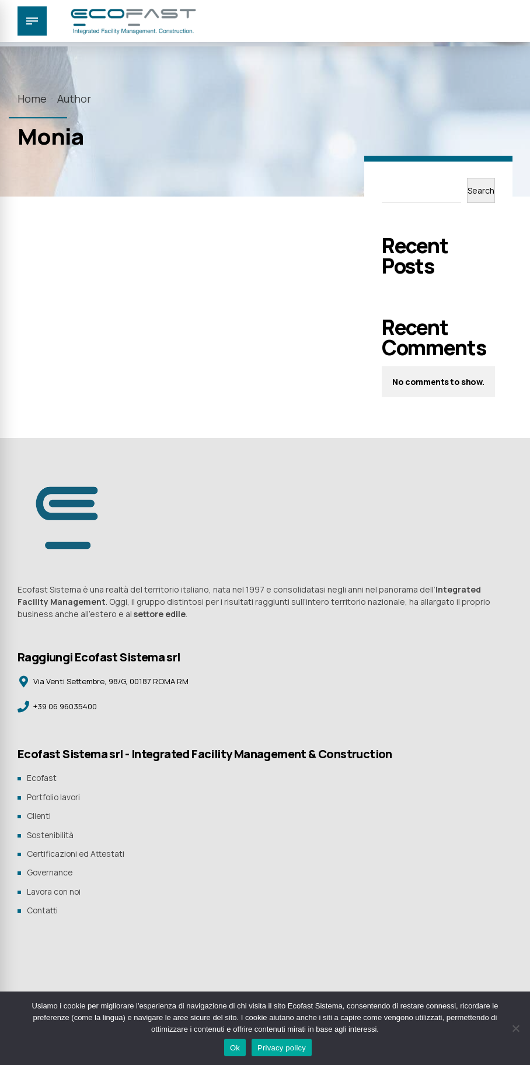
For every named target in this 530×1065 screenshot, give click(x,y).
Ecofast (42, 778)
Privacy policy (281, 1047)
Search (481, 190)
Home (32, 99)
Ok (235, 1047)
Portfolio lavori (54, 797)
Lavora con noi (54, 888)
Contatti (42, 907)
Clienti (39, 815)
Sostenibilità (51, 833)
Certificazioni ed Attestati (77, 851)
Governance (50, 870)
